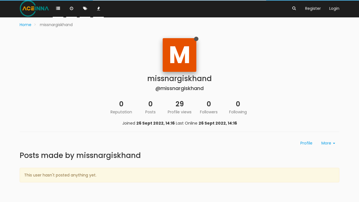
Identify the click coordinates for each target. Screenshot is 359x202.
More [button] (328, 143)
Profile (306, 143)
